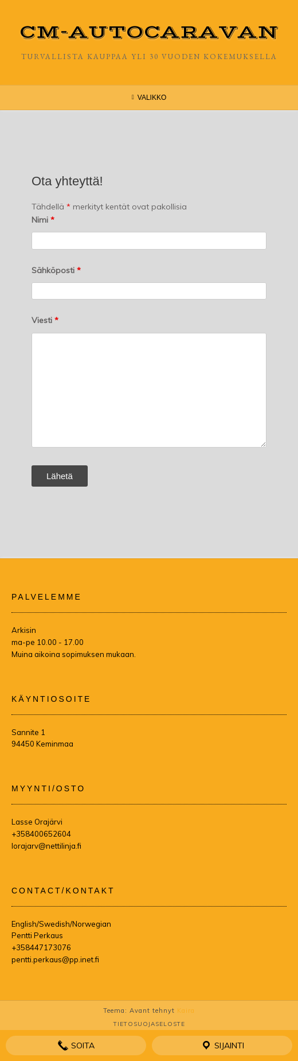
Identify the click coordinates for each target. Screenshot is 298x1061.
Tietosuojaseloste (149, 1024)
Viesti (45, 320)
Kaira (186, 1010)
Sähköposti (56, 270)
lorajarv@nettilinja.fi (46, 845)
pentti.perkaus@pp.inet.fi (55, 959)
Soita (76, 1045)
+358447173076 (41, 947)
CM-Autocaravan (149, 32)
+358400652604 (41, 833)
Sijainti (222, 1045)
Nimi (43, 220)
